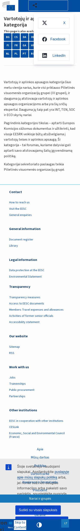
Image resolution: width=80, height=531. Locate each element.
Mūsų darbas (40, 457)
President (40, 490)
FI (8, 45)
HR (33, 45)
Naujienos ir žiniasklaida (40, 482)
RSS (11, 353)
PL (16, 54)
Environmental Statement (25, 277)
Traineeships (17, 384)
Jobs (12, 377)
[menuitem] (54, 22)
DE (32, 37)
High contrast (39, 525)
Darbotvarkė (40, 473)
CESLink (14, 427)
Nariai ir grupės (40, 498)
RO (33, 54)
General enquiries (20, 215)
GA (24, 45)
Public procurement (21, 390)
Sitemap (14, 347)
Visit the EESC (17, 209)
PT (24, 54)
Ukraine (40, 515)
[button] (48, 5)
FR (16, 45)
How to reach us (19, 202)
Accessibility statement (24, 322)
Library (13, 246)
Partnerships (17, 396)
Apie (40, 449)
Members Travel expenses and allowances (36, 310)
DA (24, 37)
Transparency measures (24, 297)
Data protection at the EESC (26, 270)
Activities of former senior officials (31, 316)
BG (8, 37)
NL (7, 54)
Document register (21, 239)
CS (16, 37)
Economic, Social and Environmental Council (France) (37, 435)
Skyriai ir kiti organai (40, 506)
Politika (40, 465)
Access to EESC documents (26, 303)
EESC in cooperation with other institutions (36, 421)
